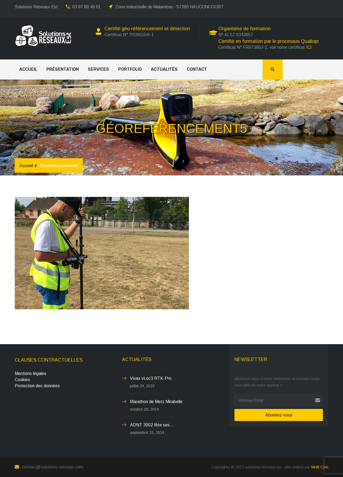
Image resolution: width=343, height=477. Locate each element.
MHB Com (319, 467)
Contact (197, 69)
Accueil (28, 69)
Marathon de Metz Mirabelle (156, 401)
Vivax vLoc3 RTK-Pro (151, 378)
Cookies (22, 379)
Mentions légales (30, 373)
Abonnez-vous (278, 415)
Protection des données (37, 386)
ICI (309, 47)
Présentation (62, 69)
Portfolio (130, 69)
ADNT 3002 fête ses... (152, 425)
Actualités (164, 69)
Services (98, 69)
